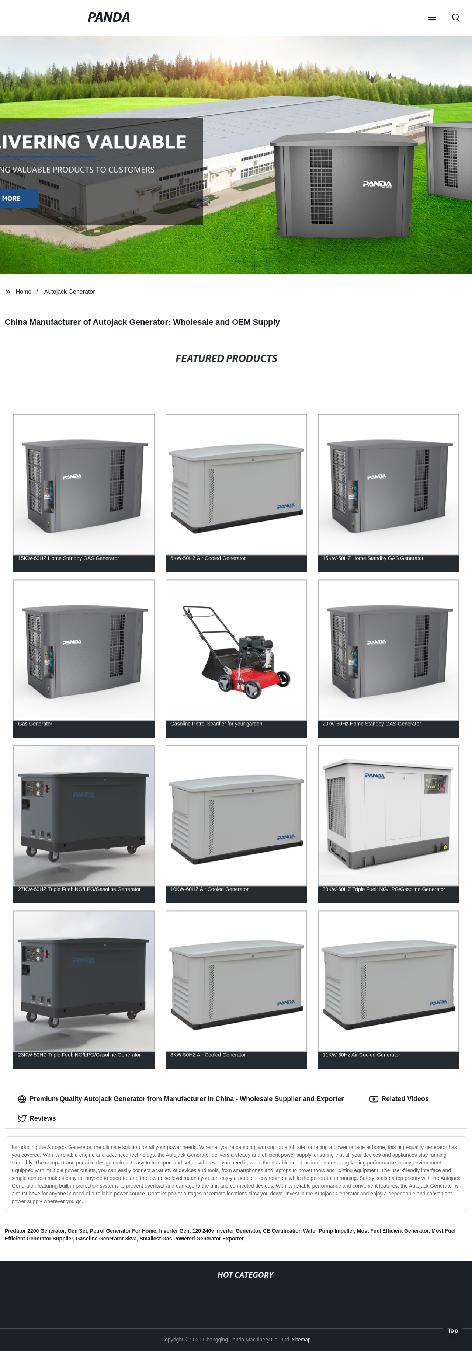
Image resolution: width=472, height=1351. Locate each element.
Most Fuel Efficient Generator (392, 1231)
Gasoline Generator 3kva (106, 1239)
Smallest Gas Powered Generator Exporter (191, 1239)
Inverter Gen (174, 1231)
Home (24, 292)
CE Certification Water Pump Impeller (308, 1231)
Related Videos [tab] (399, 1099)
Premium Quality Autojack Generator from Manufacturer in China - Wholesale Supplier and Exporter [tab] (181, 1099)
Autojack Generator (69, 292)
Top (452, 1329)
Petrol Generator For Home (123, 1231)
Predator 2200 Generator (35, 1231)
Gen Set (77, 1231)
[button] (432, 18)
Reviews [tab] (37, 1118)
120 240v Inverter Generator (226, 1231)
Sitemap (301, 1340)
